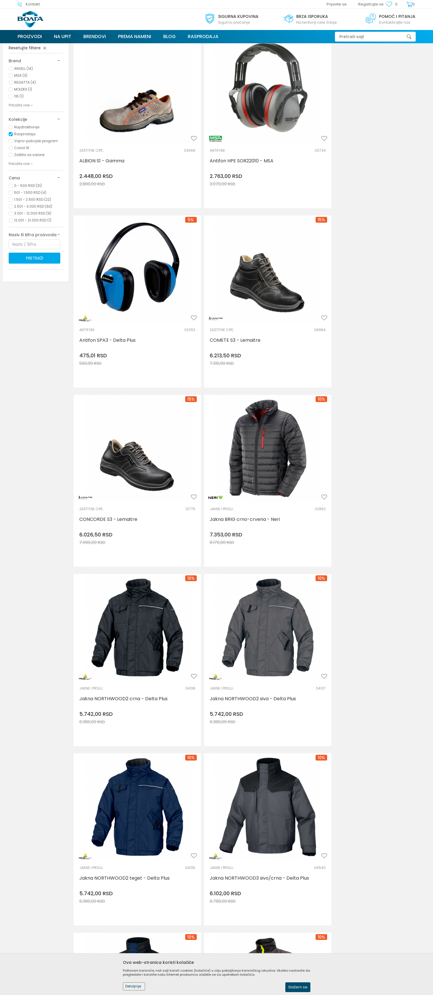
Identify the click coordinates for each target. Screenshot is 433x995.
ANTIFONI (177, 153)
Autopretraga (289, 58)
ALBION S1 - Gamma (101, 164)
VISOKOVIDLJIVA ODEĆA (92, 710)
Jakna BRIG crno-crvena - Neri (205, 303)
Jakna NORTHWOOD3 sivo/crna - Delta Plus (207, 445)
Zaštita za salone (29, 198)
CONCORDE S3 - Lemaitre (108, 303)
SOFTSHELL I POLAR (183, 571)
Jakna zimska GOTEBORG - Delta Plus (387, 863)
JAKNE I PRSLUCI (183, 292)
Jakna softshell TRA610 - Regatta (207, 582)
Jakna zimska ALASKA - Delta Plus (203, 863)
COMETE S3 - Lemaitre (375, 164)
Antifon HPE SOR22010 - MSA (201, 164)
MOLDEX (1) (23, 132)
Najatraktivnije (26, 170)
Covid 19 (21, 191)
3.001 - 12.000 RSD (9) (32, 256)
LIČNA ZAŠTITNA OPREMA (34, 78)
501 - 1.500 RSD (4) (30, 235)
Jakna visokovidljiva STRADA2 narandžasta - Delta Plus (383, 724)
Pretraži (34, 301)
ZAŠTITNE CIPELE (92, 153)
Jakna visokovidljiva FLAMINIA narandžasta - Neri (202, 724)
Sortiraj (315, 58)
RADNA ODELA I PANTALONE (363, 431)
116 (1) (19, 139)
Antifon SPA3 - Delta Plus (288, 164)
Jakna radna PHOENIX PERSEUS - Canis (386, 445)
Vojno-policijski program (36, 184)
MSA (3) (20, 118)
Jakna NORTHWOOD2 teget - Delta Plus (112, 445)
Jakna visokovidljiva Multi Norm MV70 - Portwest (294, 724)
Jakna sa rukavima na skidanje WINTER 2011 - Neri (113, 584)
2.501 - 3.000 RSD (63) (33, 249)
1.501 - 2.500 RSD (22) (32, 242)
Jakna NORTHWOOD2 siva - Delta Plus (381, 306)
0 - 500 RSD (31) (28, 228)
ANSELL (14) (23, 111)
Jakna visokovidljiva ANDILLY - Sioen (112, 724)
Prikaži (365, 58)
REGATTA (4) (25, 125)
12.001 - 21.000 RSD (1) (32, 263)
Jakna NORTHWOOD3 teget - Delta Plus (293, 445)
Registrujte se (371, 4)
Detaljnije (133, 986)
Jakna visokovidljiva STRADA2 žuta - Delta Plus (112, 863)
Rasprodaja (24, 177)
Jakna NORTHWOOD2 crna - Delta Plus (292, 306)
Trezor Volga (29, 46)
